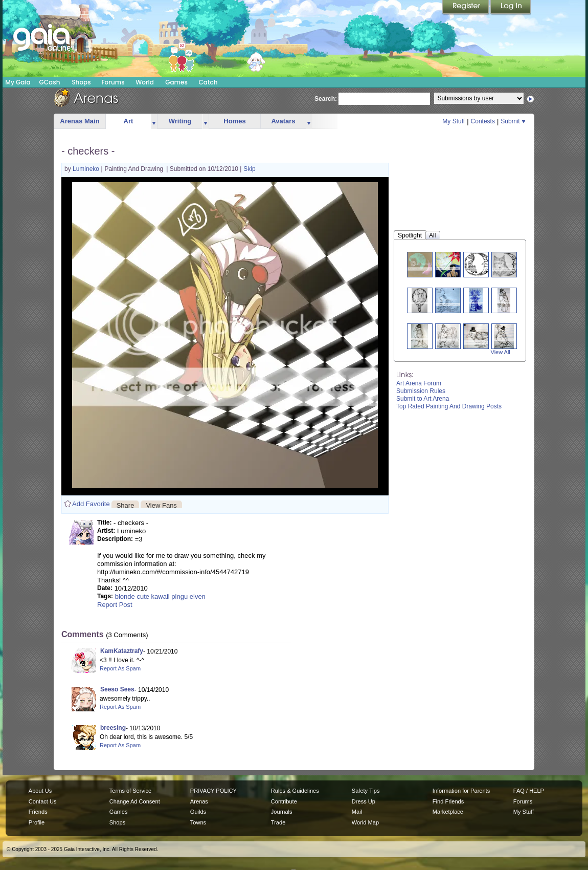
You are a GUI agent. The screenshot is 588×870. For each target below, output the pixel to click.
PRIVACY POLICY (213, 791)
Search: (325, 98)
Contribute (284, 801)
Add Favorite (91, 504)
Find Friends (448, 801)
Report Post (114, 604)
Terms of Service (130, 791)
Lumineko (87, 168)
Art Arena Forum (418, 383)
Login (510, 7)
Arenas (199, 801)
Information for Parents (461, 791)
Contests (483, 121)
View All (500, 352)
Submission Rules (420, 391)
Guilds (198, 812)
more (154, 121)
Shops (81, 82)
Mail (357, 812)
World (144, 82)
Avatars (283, 121)
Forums (112, 82)
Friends (38, 812)
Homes (234, 121)
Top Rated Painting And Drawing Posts (449, 406)
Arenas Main (79, 121)
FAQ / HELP (528, 791)
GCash (49, 82)
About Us (40, 791)
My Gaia (17, 82)
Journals (281, 812)
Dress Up (363, 801)
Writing (180, 121)
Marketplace (448, 812)
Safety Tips (366, 791)
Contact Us (43, 801)
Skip (249, 168)
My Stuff (453, 121)
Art (128, 121)
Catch (208, 82)
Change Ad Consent (134, 801)
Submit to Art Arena (422, 398)
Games (176, 82)
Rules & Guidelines (295, 791)
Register (466, 7)
